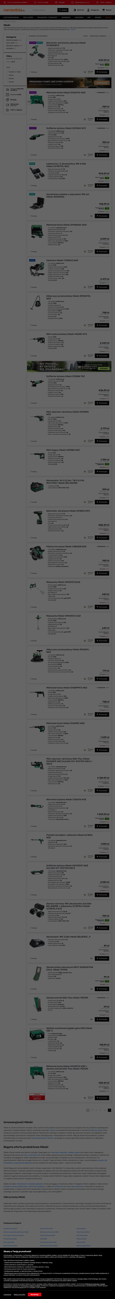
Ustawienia (7, 1294)
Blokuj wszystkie (19, 1294)
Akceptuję (34, 1294)
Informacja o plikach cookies (30, 1286)
